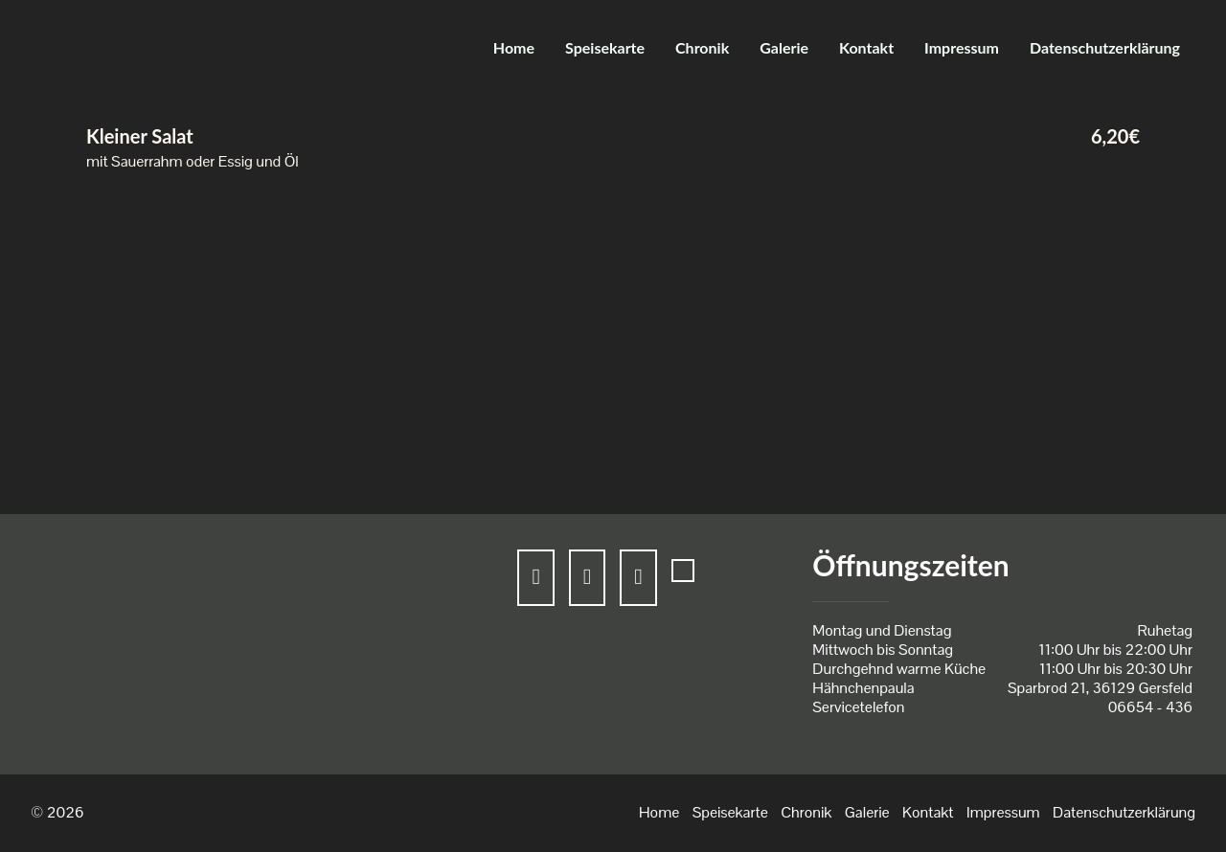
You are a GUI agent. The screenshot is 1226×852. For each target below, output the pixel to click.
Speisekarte (605, 47)
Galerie (784, 47)
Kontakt (866, 47)
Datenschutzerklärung (1105, 47)
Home (513, 47)
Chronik (702, 47)
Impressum (961, 47)
